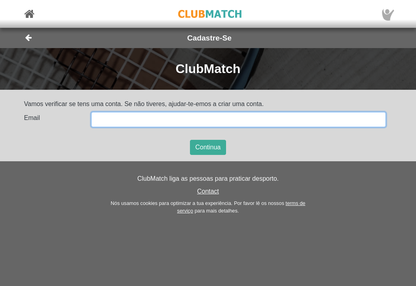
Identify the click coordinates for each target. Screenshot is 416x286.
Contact (208, 191)
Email (32, 117)
